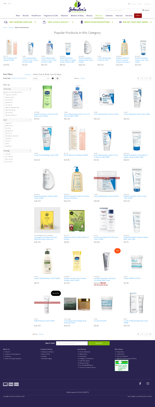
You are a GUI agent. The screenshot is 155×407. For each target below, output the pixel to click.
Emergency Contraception (86, 358)
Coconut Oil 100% (100, 321)
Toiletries (109, 16)
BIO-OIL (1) (9, 133)
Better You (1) (9, 125)
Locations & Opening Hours (11, 354)
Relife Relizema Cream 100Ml (44, 321)
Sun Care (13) (9, 112)
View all (83, 78)
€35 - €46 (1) (9, 161)
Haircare (119, 16)
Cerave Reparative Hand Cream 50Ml (137, 114)
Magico (134, 396)
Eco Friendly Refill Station (85, 365)
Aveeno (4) (9, 123)
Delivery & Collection (47, 352)
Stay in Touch (50, 343)
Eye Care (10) (9, 100)
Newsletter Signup (46, 358)
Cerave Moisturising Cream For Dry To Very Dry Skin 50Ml (30, 60)
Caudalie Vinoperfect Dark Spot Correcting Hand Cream (104, 279)
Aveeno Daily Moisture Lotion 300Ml (47, 278)
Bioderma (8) (9, 130)
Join (9, 3)
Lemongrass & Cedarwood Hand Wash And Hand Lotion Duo (45, 238)
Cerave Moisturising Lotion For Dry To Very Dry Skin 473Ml (49, 60)
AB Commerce (148, 396)
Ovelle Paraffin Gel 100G (132, 278)
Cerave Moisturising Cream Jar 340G (104, 59)
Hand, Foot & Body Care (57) (14, 92)
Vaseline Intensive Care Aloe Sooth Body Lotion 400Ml (46, 115)
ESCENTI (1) (9, 146)
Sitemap (44, 356)
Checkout (147, 4)
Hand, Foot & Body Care (19, 78)
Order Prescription (84, 361)
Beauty (89, 16)
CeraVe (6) (8, 138)
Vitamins (64, 16)
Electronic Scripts (83, 363)
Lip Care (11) (9, 105)
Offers (138, 16)
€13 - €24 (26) (9, 156)
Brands (26, 16)
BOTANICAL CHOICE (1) (12, 136)
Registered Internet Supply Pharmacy (126, 358)
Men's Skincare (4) (10, 110)
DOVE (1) (8, 141)
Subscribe (99, 343)
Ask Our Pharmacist (84, 352)
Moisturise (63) (10, 97)
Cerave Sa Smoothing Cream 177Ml (46, 155)
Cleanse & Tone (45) (11, 95)
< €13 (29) (8, 154)
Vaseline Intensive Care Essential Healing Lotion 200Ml (75, 279)
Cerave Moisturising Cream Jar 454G (106, 196)
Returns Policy (45, 354)
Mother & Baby (77, 16)
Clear (28, 74)
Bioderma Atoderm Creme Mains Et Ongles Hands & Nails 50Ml (68, 60)
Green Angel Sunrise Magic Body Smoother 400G (75, 322)
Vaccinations (82, 356)
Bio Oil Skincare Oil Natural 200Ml (10, 59)
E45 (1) (7, 143)
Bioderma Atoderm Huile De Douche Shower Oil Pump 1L (123, 60)
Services (129, 16)
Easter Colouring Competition (12, 358)
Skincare (98, 16)
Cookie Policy (119, 354)
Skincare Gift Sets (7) (11, 115)
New (18, 16)
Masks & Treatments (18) (12, 107)
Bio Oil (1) (8, 128)
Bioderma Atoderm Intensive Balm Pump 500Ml (86, 60)
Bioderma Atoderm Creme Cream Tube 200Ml (141, 60)
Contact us (7, 356)
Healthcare (36, 16)
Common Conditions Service (87, 367)
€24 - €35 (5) (9, 159)
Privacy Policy (119, 352)
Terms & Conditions (121, 356)
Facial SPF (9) (9, 102)
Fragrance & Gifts (51, 16)
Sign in (5, 3)
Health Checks (82, 354)
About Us (6, 352)
